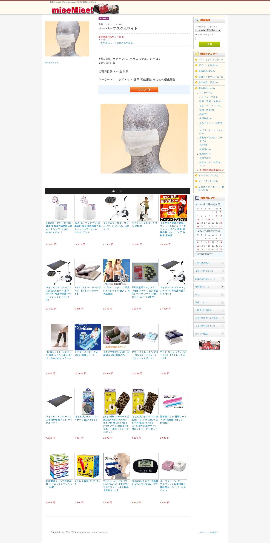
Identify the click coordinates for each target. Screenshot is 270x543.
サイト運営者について (205, 326)
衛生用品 (105, 43)
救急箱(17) (205, 153)
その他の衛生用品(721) (211, 170)
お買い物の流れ (202, 263)
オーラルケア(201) (208, 175)
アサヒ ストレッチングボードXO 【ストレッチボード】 (173, 355)
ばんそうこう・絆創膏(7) (211, 124)
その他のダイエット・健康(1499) (211, 188)
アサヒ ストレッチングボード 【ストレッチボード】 (87, 290)
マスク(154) (205, 92)
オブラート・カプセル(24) (211, 131)
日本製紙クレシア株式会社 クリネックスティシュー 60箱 (59, 484)
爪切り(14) (205, 158)
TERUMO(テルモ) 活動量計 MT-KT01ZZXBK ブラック (145, 484)
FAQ (197, 294)
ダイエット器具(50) (209, 65)
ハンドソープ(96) (208, 97)
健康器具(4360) (207, 71)
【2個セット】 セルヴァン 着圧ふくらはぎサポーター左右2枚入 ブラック (59, 355)
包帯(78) (204, 145)
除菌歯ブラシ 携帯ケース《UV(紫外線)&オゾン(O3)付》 (173, 419)
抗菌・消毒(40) (207, 110)
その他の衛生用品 (123, 43)
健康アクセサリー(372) (211, 77)
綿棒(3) (203, 114)
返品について (201, 302)
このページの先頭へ (208, 532)
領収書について (202, 286)
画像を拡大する (52, 63)
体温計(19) (205, 149)
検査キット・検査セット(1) (211, 163)
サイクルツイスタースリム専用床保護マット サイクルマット (59, 419)
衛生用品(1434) (207, 88)
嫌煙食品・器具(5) (208, 82)
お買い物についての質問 (206, 318)
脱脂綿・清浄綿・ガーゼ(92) (211, 139)
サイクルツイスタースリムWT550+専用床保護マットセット (173, 290)
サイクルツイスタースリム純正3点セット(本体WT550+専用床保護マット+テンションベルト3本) (59, 293)
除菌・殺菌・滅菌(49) (211, 101)
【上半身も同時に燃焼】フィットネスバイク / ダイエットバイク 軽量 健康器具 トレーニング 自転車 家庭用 (173, 229)
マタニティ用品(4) (208, 181)
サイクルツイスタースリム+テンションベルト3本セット (116, 226)
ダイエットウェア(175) (211, 59)
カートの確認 (201, 333)
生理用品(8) (205, 118)
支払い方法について (204, 271)
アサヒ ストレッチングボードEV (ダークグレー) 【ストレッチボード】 (145, 355)
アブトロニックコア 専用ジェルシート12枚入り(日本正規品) (116, 290)
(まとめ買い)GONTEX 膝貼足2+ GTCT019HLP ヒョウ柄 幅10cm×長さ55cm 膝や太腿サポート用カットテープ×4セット (145, 422)
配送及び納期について (205, 278)
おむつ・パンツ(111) (210, 105)
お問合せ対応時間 (203, 310)
